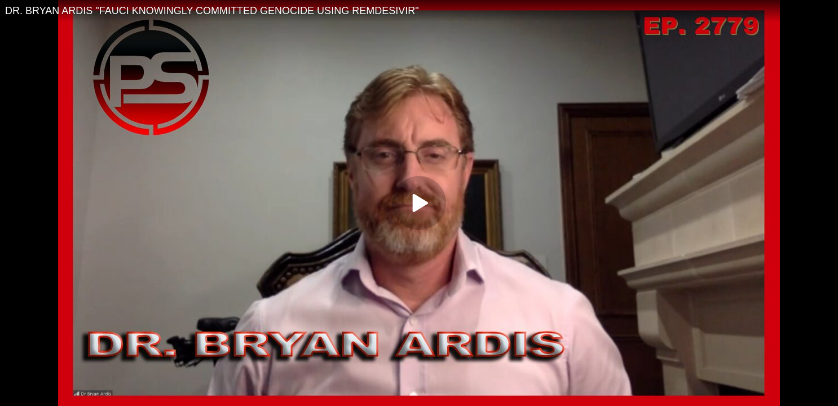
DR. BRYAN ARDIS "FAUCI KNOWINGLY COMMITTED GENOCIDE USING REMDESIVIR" (212, 10)
